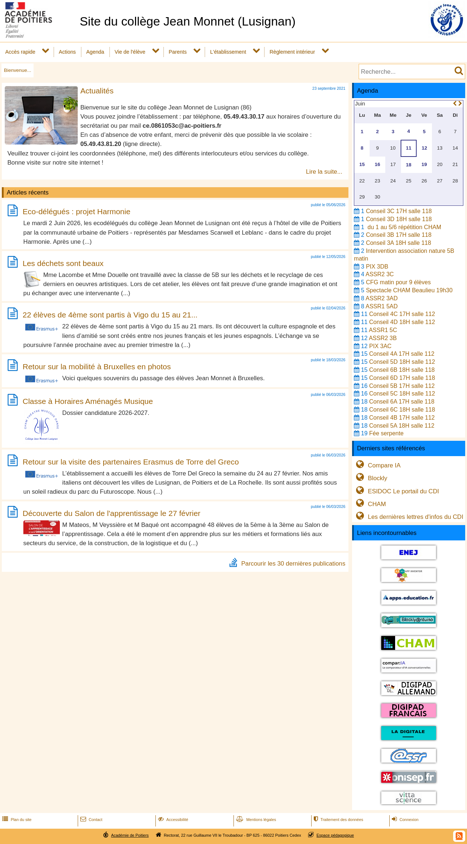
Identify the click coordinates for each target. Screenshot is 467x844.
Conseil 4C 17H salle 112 (402, 314)
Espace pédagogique (335, 835)
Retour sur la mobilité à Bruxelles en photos (97, 366)
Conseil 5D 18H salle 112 (402, 362)
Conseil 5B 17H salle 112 (402, 386)
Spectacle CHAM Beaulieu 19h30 (409, 290)
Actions (67, 52)
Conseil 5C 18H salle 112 (402, 393)
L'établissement (228, 52)
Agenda (95, 52)
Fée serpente (386, 433)
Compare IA (377, 465)
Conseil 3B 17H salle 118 (399, 235)
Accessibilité (172, 819)
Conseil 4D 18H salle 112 (402, 322)
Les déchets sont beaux (63, 263)
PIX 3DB (377, 266)
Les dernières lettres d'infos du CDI (408, 516)
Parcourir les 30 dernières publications (293, 563)
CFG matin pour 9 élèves (398, 282)
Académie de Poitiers (129, 835)
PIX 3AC (380, 346)
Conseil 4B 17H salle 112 (402, 418)
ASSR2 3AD (382, 298)
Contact (91, 819)
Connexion (404, 819)
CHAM (370, 504)
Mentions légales (255, 819)
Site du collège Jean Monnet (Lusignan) (188, 21)
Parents (177, 52)
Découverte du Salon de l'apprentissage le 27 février (111, 513)
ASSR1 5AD (382, 306)
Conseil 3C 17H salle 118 (399, 211)
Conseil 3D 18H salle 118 (399, 219)
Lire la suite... (324, 171)
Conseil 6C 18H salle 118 (402, 409)
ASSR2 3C (380, 274)
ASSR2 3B (383, 338)
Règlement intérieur (292, 52)
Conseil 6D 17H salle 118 (402, 378)
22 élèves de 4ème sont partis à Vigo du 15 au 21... (110, 315)
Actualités (96, 90)
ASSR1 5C (383, 330)
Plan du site (16, 819)
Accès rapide (20, 52)
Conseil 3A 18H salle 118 (398, 243)
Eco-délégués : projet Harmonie (76, 212)
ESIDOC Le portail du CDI (396, 491)
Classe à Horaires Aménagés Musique (88, 401)
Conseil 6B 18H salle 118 (402, 370)
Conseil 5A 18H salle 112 (402, 426)
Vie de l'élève (130, 52)
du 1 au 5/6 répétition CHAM (403, 227)
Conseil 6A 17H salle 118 (402, 401)
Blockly (370, 478)
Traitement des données (337, 819)
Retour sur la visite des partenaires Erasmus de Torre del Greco (131, 462)
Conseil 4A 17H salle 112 (402, 354)
